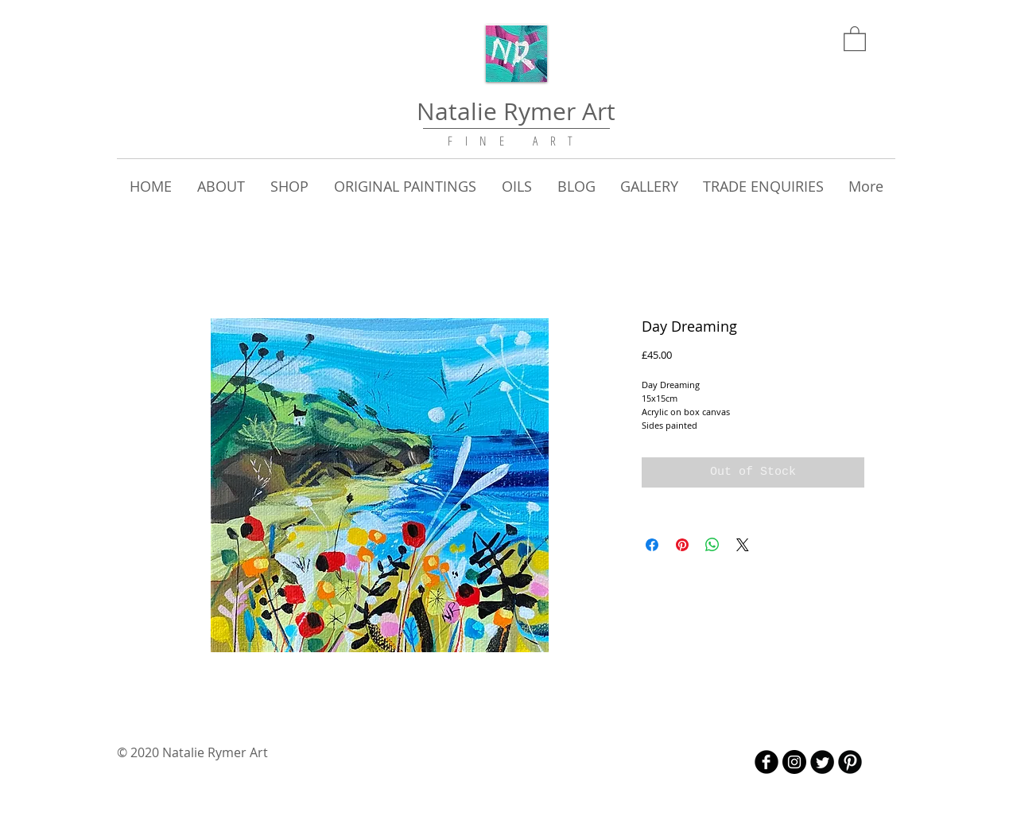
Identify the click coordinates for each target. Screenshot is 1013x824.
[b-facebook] (766, 762)
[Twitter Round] (822, 762)
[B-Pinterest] (850, 762)
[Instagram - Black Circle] (794, 762)
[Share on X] (742, 544)
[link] (855, 38)
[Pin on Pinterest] (682, 544)
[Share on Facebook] (652, 544)
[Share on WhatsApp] (712, 544)
